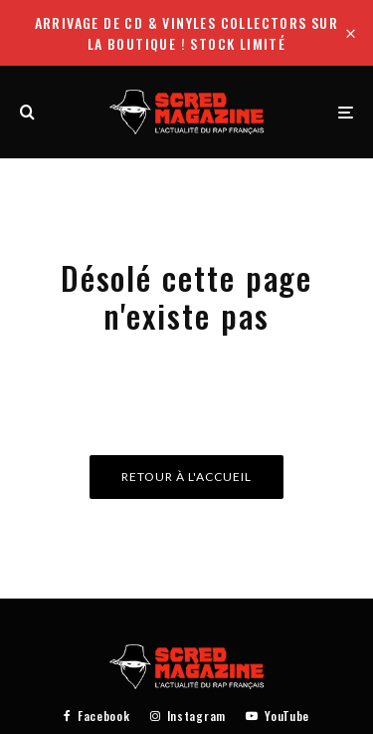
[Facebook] (97, 716)
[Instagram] (188, 716)
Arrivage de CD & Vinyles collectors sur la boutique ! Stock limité (187, 33)
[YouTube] (277, 716)
